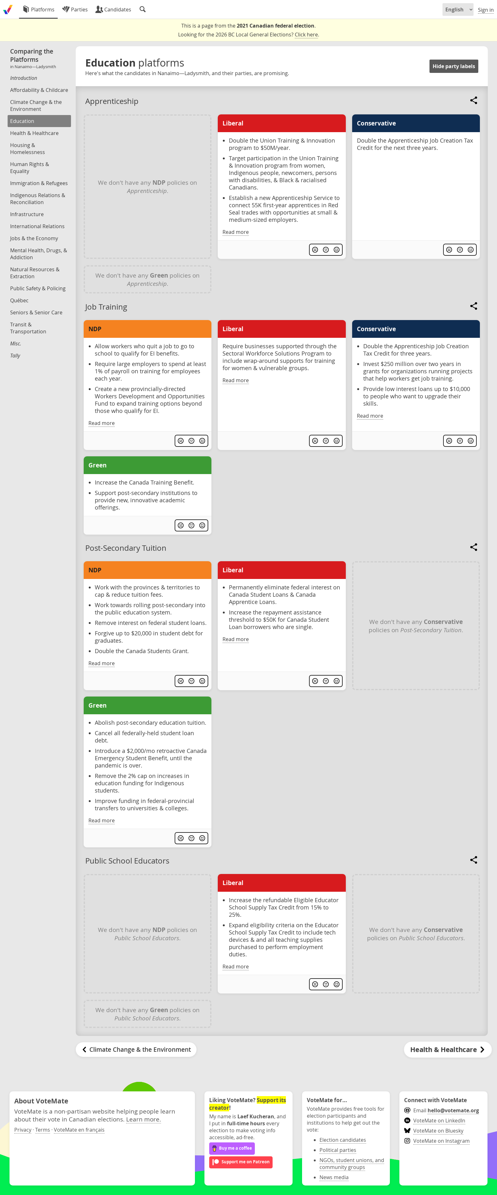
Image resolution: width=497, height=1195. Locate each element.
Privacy (22, 1129)
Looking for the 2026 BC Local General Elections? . (248, 34)
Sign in (486, 9)
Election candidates (343, 1139)
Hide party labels (454, 66)
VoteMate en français (79, 1129)
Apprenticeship (112, 101)
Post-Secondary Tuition (125, 548)
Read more (236, 231)
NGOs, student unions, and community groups (352, 1164)
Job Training (106, 307)
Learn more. (143, 1119)
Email (441, 1110)
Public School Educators (127, 861)
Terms (42, 1129)
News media (334, 1177)
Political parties (338, 1150)
